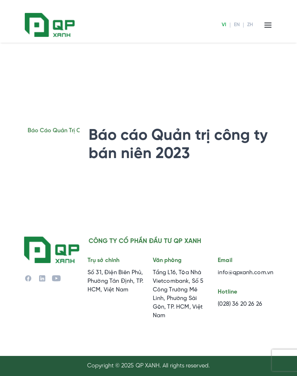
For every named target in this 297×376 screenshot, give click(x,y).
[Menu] (268, 25)
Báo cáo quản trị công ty (63, 131)
